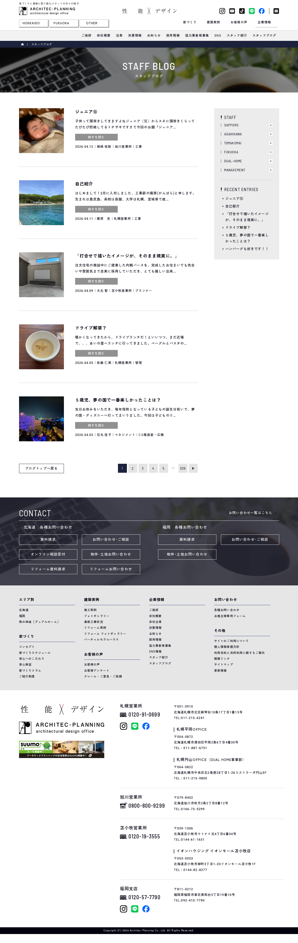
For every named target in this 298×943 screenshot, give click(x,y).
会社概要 (155, 616)
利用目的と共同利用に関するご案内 (239, 653)
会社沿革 (155, 622)
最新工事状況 (93, 622)
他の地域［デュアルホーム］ (40, 622)
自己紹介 (232, 206)
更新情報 (220, 670)
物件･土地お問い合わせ (111, 554)
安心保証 (25, 664)
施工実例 (90, 610)
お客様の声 (92, 664)
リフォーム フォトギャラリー (105, 634)
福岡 (22, 616)
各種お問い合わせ (227, 610)
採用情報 (155, 639)
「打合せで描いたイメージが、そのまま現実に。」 (247, 216)
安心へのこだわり (32, 659)
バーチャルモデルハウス (101, 639)
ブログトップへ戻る (41, 468)
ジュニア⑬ (234, 198)
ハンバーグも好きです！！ (247, 248)
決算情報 (155, 628)
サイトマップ (223, 664)
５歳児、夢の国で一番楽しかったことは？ (247, 238)
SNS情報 (155, 651)
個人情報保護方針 (227, 647)
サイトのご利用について (231, 641)
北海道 (24, 610)
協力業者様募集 (160, 646)
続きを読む (96, 137)
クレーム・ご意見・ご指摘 (103, 676)
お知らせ (155, 634)
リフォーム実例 (95, 628)
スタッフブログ (160, 663)
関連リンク (222, 659)
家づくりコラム (30, 670)
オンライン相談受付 (48, 554)
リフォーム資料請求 (48, 569)
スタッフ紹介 (158, 657)
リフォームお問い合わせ (111, 569)
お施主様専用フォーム (230, 616)
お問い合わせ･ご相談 (111, 539)
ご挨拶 (154, 610)
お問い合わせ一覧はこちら (250, 512)
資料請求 (48, 539)
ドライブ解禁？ (238, 227)
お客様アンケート (97, 670)
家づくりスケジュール (35, 653)
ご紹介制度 (27, 676)
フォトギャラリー (97, 616)
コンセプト (27, 647)
